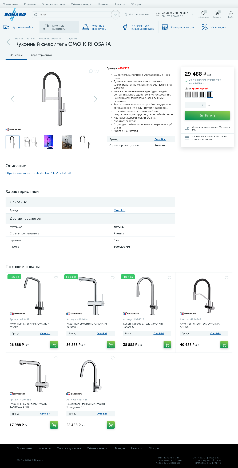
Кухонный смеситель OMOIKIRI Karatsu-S (86, 325)
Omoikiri (160, 139)
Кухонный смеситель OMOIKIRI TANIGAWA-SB (30, 405)
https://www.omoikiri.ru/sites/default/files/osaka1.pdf (38, 173)
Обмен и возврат (82, 4)
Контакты (30, 4)
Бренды (103, 4)
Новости (119, 4)
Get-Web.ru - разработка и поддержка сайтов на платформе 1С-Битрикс (207, 460)
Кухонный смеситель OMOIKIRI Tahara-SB (143, 325)
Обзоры (136, 4)
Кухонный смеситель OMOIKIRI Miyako (30, 325)
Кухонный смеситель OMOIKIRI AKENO (200, 325)
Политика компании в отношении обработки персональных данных (169, 460)
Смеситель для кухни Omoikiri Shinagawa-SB (85, 405)
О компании (10, 4)
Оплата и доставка (53, 4)
